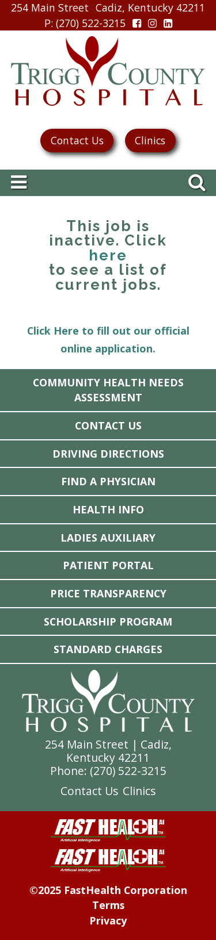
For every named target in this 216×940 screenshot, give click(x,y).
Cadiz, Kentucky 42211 (150, 7)
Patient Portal (108, 565)
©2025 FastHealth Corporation (108, 890)
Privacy (108, 920)
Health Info (108, 509)
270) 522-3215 (129, 770)
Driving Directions (108, 454)
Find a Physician (108, 481)
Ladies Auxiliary (108, 537)
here (108, 255)
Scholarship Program (108, 621)
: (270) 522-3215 (85, 23)
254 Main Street (50, 7)
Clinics (150, 140)
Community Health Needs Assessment (108, 390)
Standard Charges (108, 649)
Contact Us (77, 140)
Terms (108, 905)
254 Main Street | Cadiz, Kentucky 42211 (108, 750)
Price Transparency (108, 593)
